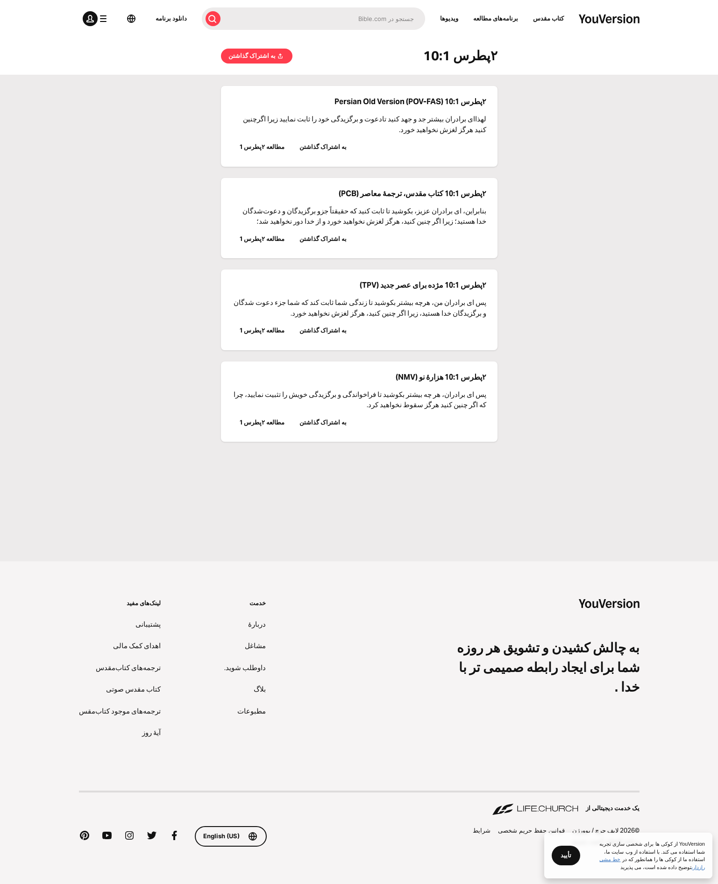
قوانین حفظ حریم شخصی (531, 830)
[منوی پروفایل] (96, 18)
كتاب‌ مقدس (548, 18)
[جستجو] (324, 18)
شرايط (482, 830)
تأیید (566, 855)
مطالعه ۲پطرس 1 (262, 146)
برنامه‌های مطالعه (495, 18)
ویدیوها (449, 18)
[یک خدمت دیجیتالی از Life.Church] (359, 803)
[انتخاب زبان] (131, 18)
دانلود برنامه (171, 18)
